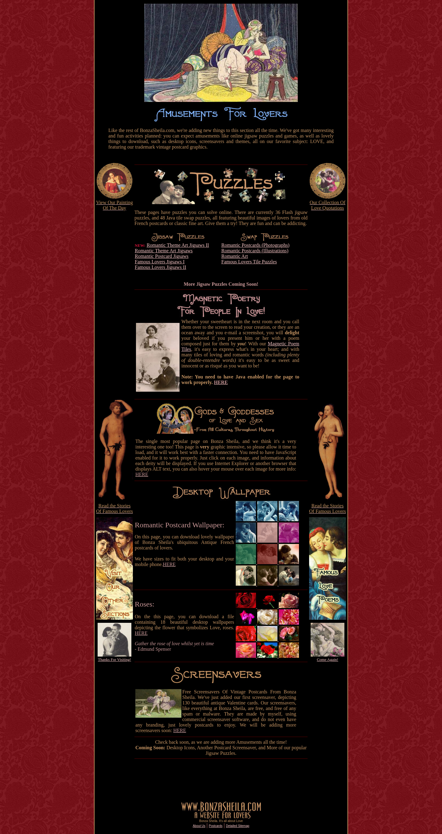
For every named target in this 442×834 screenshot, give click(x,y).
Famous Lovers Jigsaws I (159, 261)
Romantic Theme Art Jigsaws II (178, 245)
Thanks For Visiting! (114, 659)
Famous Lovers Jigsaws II (160, 267)
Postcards (215, 826)
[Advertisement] (114, 303)
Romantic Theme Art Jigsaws (164, 250)
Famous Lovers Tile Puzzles (249, 261)
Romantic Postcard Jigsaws (161, 256)
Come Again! (327, 659)
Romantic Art (234, 256)
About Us (199, 826)
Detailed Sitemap (237, 826)
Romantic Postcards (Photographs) (255, 245)
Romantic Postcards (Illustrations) (255, 250)
